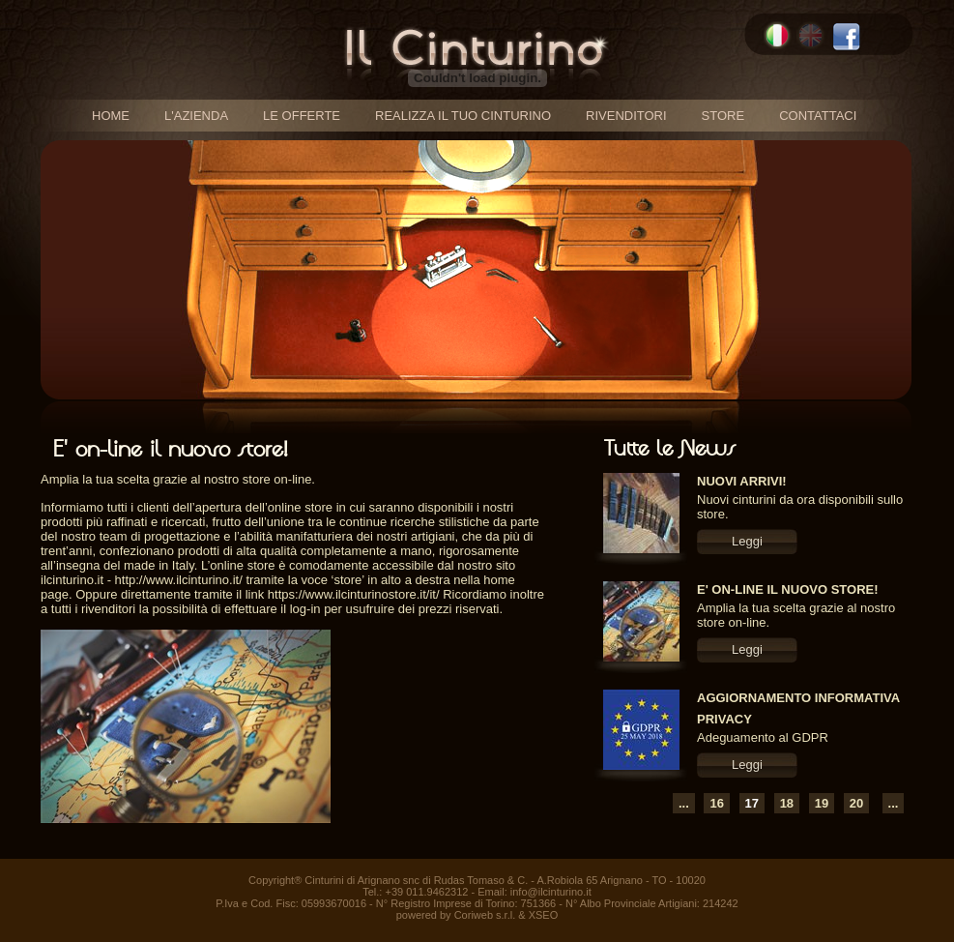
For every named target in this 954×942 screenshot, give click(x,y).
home (111, 115)
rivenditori (626, 115)
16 (716, 803)
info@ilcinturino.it (551, 892)
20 (856, 803)
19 (821, 803)
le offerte (301, 115)
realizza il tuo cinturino (463, 115)
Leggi (747, 541)
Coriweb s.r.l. (485, 915)
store (723, 115)
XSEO (544, 915)
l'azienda (196, 115)
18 (787, 803)
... (684, 803)
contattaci (817, 115)
